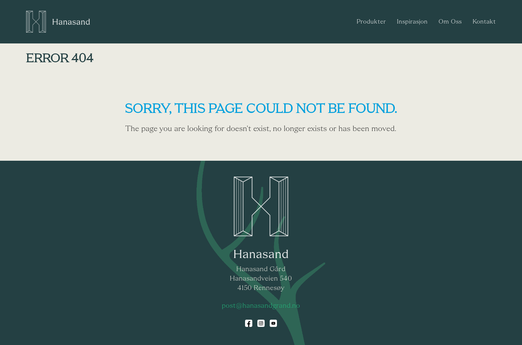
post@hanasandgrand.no (261, 306)
